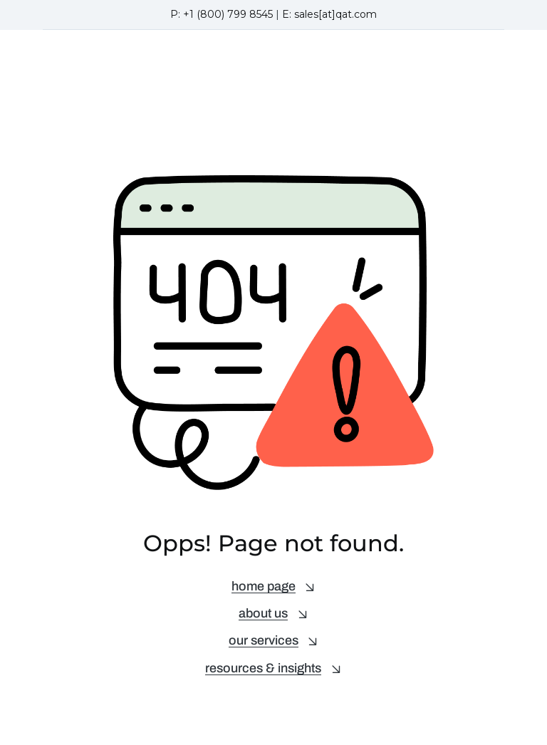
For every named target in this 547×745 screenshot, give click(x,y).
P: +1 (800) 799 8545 (221, 14)
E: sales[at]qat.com (329, 14)
